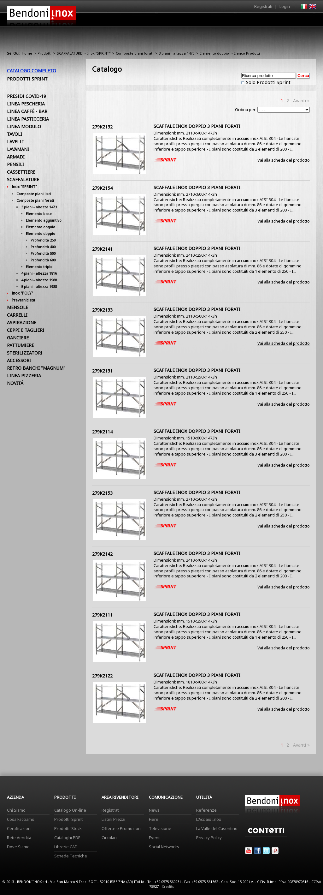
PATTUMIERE (20, 345)
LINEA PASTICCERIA (28, 119)
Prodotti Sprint (27, 79)
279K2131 (102, 371)
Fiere (153, 819)
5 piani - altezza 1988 (39, 286)
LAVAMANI (18, 149)
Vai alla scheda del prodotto (283, 160)
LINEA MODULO (24, 126)
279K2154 (102, 188)
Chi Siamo (16, 810)
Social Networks (164, 847)
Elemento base (39, 213)
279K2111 (102, 615)
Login (284, 6)
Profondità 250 (43, 240)
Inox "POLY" (22, 293)
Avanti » (301, 101)
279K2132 (102, 127)
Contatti (307, 19)
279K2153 (102, 493)
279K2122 (102, 676)
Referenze (206, 810)
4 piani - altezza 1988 (39, 279)
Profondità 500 (43, 253)
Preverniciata (23, 300)
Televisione (160, 828)
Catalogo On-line (70, 810)
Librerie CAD (66, 847)
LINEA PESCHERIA (26, 104)
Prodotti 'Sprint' (69, 819)
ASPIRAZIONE (21, 322)
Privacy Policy (209, 837)
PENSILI (15, 164)
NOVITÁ (15, 383)
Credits (168, 886)
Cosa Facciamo (20, 819)
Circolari (109, 837)
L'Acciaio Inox (208, 819)
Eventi (155, 837)
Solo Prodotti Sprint (268, 82)
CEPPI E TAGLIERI (25, 330)
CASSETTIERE (21, 172)
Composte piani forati (134, 53)
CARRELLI (17, 315)
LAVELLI (15, 142)
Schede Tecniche (70, 856)
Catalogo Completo (31, 71)
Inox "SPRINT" (98, 53)
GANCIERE (18, 338)
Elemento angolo (40, 226)
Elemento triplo (39, 266)
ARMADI (16, 157)
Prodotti (176, 21)
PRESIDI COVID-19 (26, 96)
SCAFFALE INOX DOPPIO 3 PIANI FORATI (197, 126)
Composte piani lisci (33, 193)
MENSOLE (17, 307)
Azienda (150, 21)
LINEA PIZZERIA (24, 376)
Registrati (263, 6)
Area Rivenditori (210, 21)
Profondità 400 (43, 246)
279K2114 (102, 432)
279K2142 (102, 554)
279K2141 (102, 249)
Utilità (283, 21)
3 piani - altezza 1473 (176, 53)
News (154, 810)
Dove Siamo (18, 847)
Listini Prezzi (113, 819)
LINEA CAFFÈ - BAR (27, 111)
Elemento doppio (214, 53)
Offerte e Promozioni (122, 828)
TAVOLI (14, 134)
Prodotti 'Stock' (68, 828)
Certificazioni (19, 828)
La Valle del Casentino (217, 828)
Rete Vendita (19, 837)
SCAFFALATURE (69, 53)
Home (126, 19)
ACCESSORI (19, 360)
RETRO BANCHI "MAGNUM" (36, 368)
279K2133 (102, 310)
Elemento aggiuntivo (44, 220)
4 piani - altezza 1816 (39, 273)
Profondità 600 (43, 260)
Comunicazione (252, 21)
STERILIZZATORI (24, 353)
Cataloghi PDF (67, 837)
